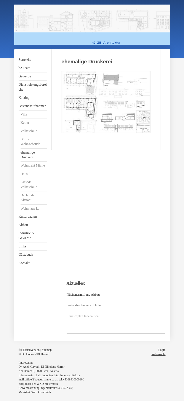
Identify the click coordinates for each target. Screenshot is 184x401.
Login (161, 349)
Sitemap (47, 349)
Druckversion (29, 349)
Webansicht (159, 354)
